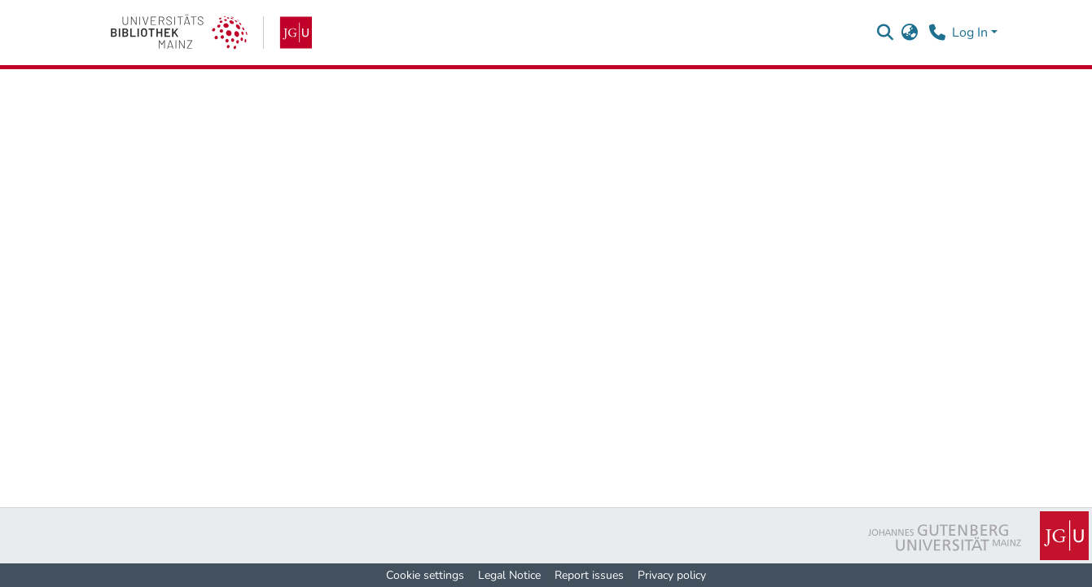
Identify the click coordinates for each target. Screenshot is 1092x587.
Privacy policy (672, 575)
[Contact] (938, 32)
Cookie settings (425, 575)
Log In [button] (971, 33)
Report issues (589, 575)
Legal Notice (509, 575)
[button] (885, 32)
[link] (211, 32)
